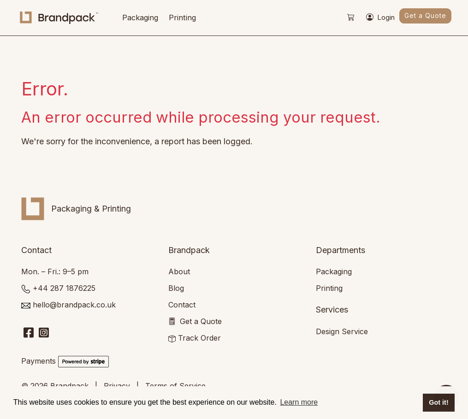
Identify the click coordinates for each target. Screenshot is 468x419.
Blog (176, 288)
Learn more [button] (299, 402)
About (179, 271)
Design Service (342, 331)
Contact (181, 304)
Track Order (199, 337)
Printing (182, 17)
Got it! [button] (438, 402)
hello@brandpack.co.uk (74, 304)
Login (380, 18)
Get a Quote (425, 15)
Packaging (140, 17)
